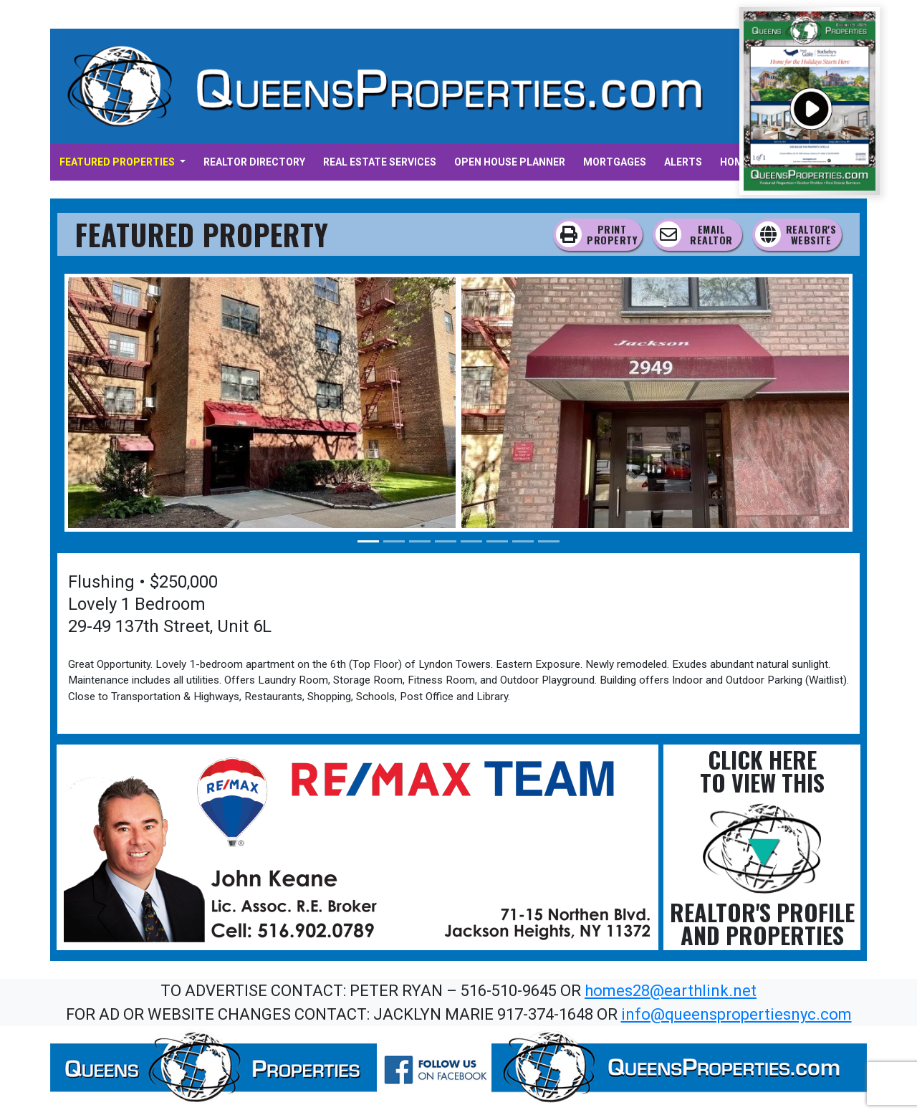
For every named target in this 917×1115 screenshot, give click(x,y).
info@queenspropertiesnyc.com (736, 1014)
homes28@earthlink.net (671, 991)
